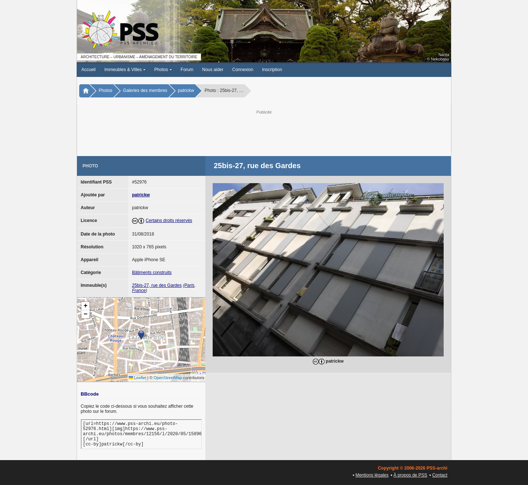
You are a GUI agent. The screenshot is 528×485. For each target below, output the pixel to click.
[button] (141, 335)
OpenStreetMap (168, 377)
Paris (189, 285)
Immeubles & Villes (125, 69)
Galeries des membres (145, 90)
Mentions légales (371, 475)
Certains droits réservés (169, 220)
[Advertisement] (264, 132)
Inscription (272, 69)
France (139, 290)
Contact (439, 475)
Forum (187, 69)
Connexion (242, 69)
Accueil (88, 69)
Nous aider (212, 69)
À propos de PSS (410, 475)
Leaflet (137, 377)
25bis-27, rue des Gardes (157, 285)
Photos (163, 69)
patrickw (186, 90)
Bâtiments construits (152, 272)
